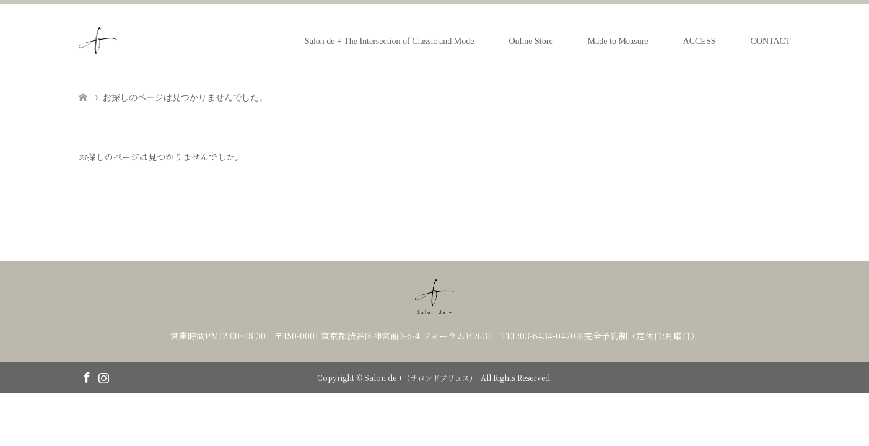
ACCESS (699, 41)
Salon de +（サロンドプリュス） (420, 377)
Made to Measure (618, 41)
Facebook (86, 376)
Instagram (103, 376)
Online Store (530, 41)
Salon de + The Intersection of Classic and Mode (389, 41)
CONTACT (771, 41)
